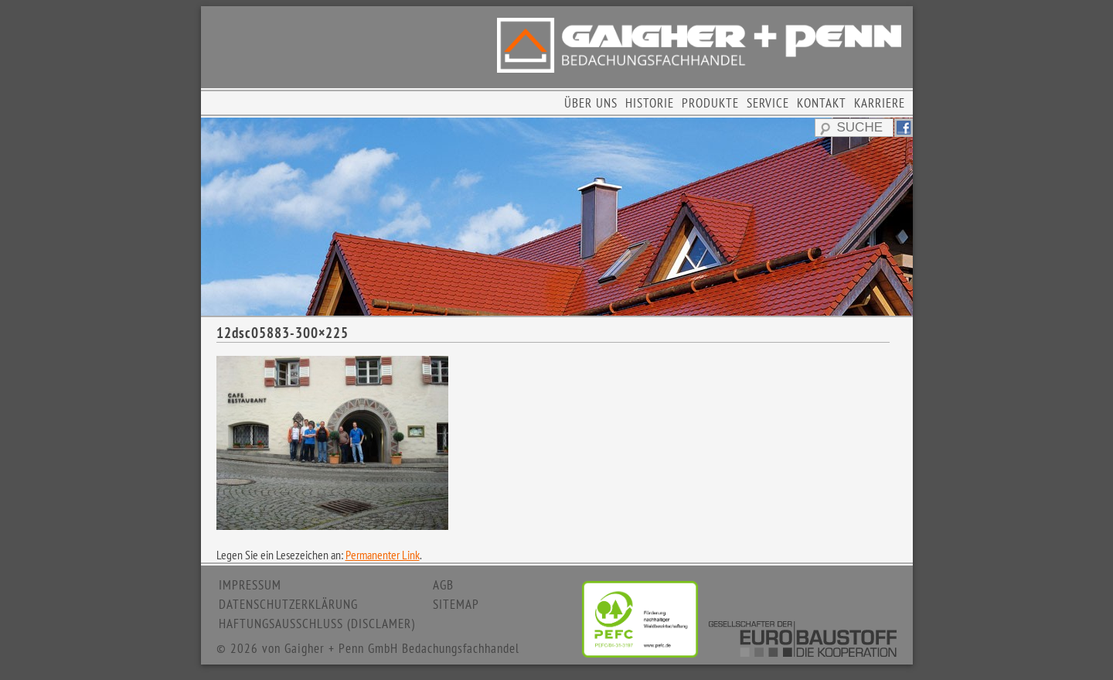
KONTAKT (821, 102)
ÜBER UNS (591, 102)
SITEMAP (456, 604)
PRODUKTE (710, 102)
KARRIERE (879, 102)
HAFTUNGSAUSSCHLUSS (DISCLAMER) (317, 623)
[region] (557, 217)
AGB (443, 584)
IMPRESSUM (250, 584)
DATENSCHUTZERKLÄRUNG (288, 604)
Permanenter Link (382, 554)
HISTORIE (649, 102)
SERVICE (768, 102)
